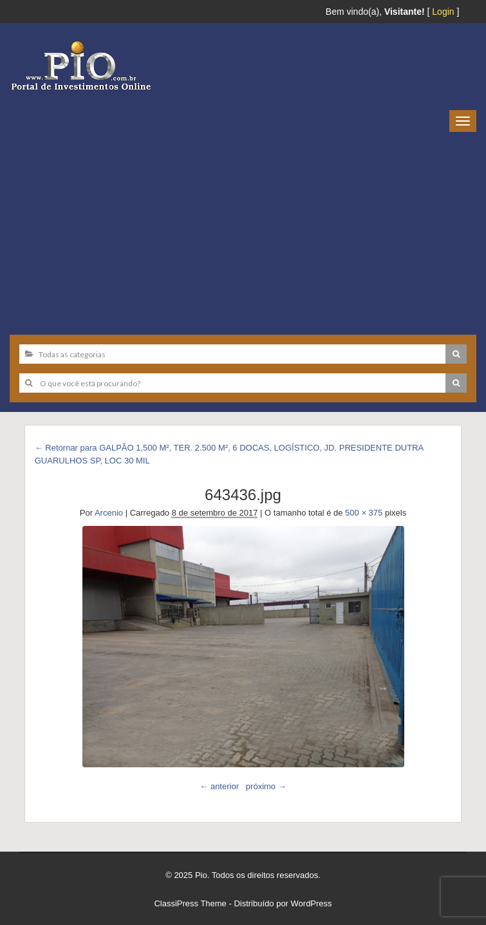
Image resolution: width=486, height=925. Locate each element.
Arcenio (109, 513)
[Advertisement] (243, 228)
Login (443, 11)
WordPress (311, 903)
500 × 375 (363, 513)
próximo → (266, 786)
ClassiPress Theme (190, 903)
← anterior (219, 786)
